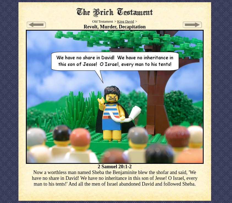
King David (125, 21)
